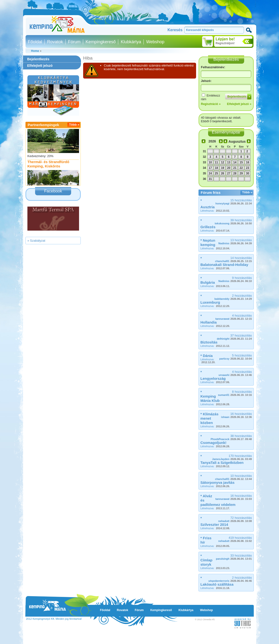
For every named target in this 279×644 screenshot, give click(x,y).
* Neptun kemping (207, 242)
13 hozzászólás (235, 241)
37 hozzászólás (234, 337)
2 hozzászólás (233, 297)
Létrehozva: (215, 210)
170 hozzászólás (232, 457)
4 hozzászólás (233, 317)
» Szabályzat (36, 240)
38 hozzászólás (231, 437)
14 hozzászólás (233, 259)
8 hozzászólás (235, 393)
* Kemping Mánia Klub (210, 396)
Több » (74, 124)
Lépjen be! (225, 39)
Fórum (74, 41)
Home (35, 51)
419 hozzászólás (235, 539)
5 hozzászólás (235, 357)
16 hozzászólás (236, 415)
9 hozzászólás (235, 279)
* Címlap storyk (206, 560)
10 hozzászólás (233, 477)
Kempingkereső (101, 41)
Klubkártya (131, 41)
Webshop (155, 41)
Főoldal (35, 41)
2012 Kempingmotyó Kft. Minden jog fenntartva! (54, 618)
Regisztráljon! (225, 43)
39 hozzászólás (233, 221)
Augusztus (237, 141)
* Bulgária (207, 280)
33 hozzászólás (234, 557)
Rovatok (55, 41)
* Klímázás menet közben (209, 418)
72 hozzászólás (235, 519)
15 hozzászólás (234, 201)
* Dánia (206, 356)
